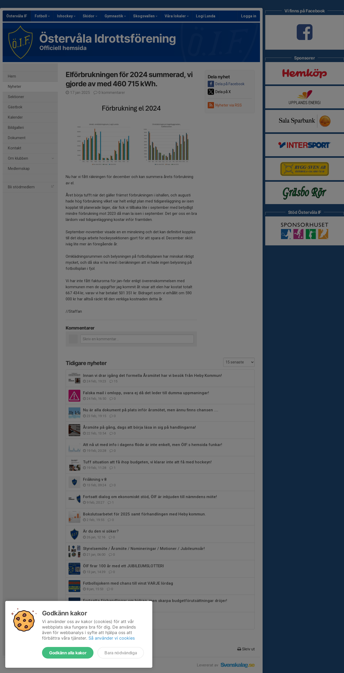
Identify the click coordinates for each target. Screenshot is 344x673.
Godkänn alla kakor (67, 652)
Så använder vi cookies (111, 638)
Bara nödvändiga (121, 652)
